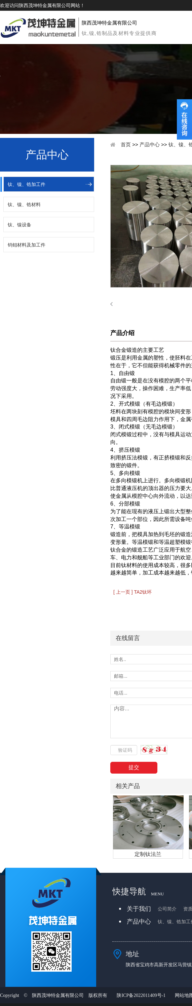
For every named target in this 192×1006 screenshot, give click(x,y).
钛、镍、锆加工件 (26, 184)
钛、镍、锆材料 (24, 204)
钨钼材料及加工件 (26, 245)
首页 (126, 144)
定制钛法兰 (148, 854)
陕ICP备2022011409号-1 (141, 995)
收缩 (184, 119)
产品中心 (150, 144)
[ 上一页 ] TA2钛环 (132, 592)
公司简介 (167, 908)
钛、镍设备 (19, 224)
